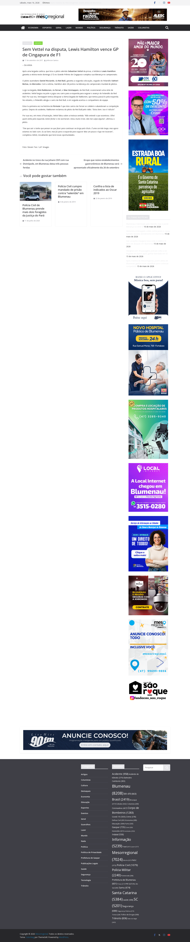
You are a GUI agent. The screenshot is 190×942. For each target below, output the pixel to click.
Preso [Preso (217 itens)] (121, 884)
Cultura (84, 785)
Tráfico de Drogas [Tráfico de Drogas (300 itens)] (130, 914)
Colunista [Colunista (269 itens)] (133, 804)
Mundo (79, 27)
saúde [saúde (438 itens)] (128, 900)
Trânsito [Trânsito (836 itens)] (119, 918)
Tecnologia (86, 880)
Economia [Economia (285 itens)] (131, 820)
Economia (33, 27)
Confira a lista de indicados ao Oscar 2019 (105, 189)
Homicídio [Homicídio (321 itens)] (118, 831)
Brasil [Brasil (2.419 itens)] (120, 799)
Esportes (47, 27)
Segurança (104, 27)
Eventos (84, 813)
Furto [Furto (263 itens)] (129, 824)
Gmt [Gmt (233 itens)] (129, 827)
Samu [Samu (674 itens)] (124, 887)
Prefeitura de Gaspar (90, 858)
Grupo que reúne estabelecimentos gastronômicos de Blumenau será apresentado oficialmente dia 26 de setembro (98, 164)
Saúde (131, 27)
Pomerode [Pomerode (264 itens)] (127, 876)
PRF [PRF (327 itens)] (128, 884)
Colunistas (143, 27)
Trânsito (119, 27)
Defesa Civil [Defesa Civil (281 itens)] (118, 820)
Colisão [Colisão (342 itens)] (121, 804)
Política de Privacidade (91, 852)
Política (91, 27)
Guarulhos (85, 824)
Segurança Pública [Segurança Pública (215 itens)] (126, 911)
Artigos (84, 774)
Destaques (27, 43)
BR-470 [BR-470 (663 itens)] (130, 793)
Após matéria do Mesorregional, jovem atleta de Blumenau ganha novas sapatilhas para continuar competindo (76, 4)
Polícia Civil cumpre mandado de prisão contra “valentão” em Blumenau (71, 191)
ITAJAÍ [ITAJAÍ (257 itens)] (126, 847)
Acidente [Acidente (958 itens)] (120, 773)
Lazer (68, 27)
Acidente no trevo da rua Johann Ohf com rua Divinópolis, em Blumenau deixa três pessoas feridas (44, 164)
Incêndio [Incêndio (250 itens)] (129, 831)
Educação (85, 802)
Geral (59, 27)
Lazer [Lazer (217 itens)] (135, 847)
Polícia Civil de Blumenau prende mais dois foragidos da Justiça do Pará (34, 210)
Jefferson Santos (52, 60)
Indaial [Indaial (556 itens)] (118, 834)
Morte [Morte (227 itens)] (127, 860)
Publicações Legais (89, 863)
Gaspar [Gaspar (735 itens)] (118, 827)
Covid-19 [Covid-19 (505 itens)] (119, 816)
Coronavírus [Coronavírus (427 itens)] (119, 808)
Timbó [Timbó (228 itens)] (116, 915)
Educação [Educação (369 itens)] (118, 823)
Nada (83, 841)
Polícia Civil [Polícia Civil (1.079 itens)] (127, 865)
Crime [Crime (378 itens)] (131, 816)
